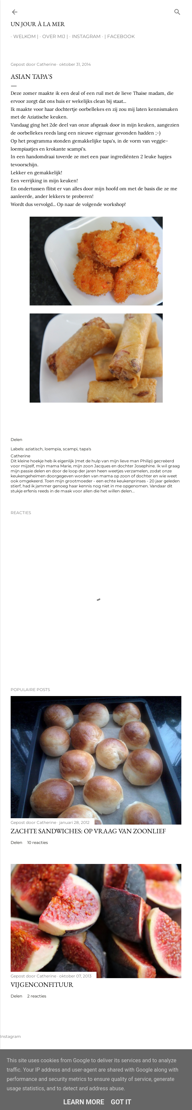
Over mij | (52, 36)
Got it (121, 1102)
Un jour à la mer (38, 24)
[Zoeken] (177, 10)
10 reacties (37, 842)
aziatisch (34, 448)
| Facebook (117, 36)
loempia (53, 448)
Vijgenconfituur (42, 984)
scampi (70, 448)
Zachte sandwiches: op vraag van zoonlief (88, 831)
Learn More (83, 1102)
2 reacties (36, 995)
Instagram (83, 36)
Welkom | (23, 36)
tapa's (85, 448)
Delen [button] (16, 439)
